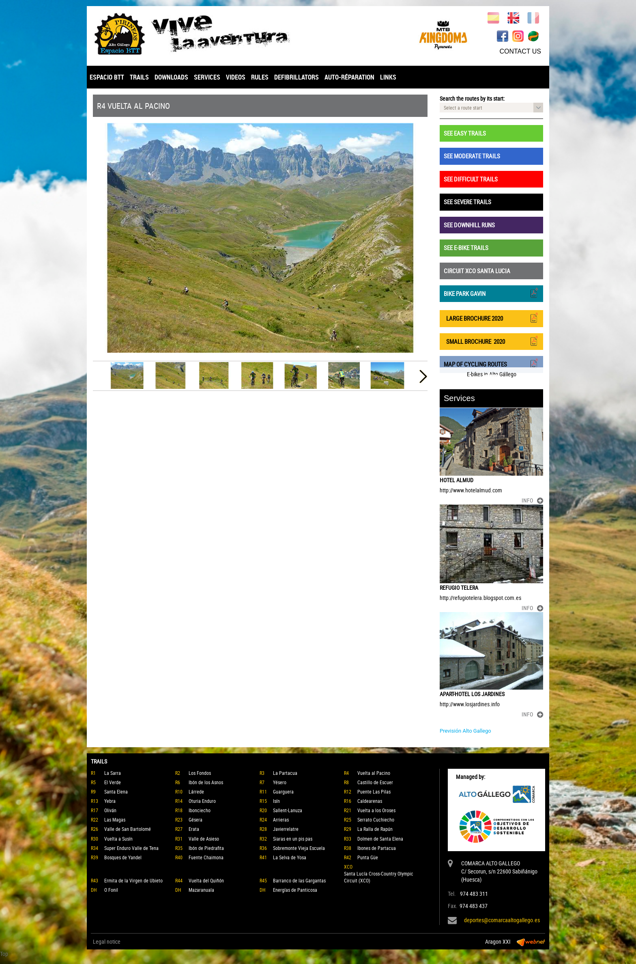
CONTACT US (520, 51)
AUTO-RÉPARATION (349, 77)
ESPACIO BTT (107, 77)
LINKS (388, 77)
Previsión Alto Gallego (465, 731)
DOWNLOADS (171, 77)
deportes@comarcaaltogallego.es (502, 920)
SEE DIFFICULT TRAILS (471, 179)
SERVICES (207, 77)
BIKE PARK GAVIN (491, 293)
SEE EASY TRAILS (465, 133)
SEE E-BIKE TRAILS (466, 248)
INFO (532, 500)
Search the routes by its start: (472, 98)
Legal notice (106, 941)
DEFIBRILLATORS (296, 77)
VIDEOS (235, 77)
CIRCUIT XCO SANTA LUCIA (477, 271)
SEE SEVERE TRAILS (467, 202)
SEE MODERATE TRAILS (472, 156)
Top (4, 954)
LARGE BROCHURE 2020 (491, 318)
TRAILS (139, 77)
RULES (260, 77)
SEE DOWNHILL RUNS (469, 225)
